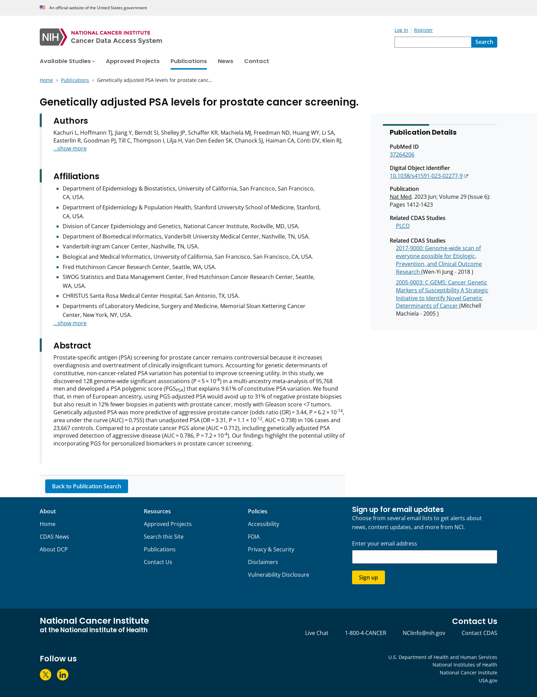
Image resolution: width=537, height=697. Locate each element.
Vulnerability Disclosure (278, 574)
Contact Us (158, 562)
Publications (160, 549)
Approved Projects (168, 524)
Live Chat (316, 633)
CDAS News (54, 536)
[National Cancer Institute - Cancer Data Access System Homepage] (217, 37)
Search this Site (164, 536)
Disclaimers (263, 562)
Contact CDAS (479, 633)
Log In (401, 30)
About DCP (54, 549)
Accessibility (263, 524)
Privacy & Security (271, 549)
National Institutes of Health (465, 664)
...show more (70, 148)
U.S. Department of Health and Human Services (442, 657)
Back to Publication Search (86, 486)
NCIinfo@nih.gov (424, 633)
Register (423, 30)
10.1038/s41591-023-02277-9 (426, 176)
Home (47, 524)
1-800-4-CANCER (365, 633)
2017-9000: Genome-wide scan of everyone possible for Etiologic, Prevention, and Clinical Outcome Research (439, 260)
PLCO (403, 226)
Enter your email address (384, 543)
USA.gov (488, 680)
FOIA (254, 536)
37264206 (402, 154)
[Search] (484, 42)
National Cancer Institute (468, 672)
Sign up (368, 577)
